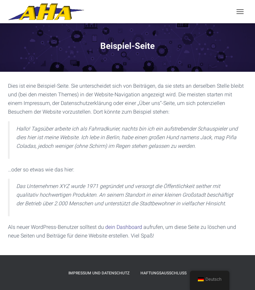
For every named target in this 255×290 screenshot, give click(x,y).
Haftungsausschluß (163, 273)
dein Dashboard (123, 227)
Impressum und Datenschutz (98, 273)
